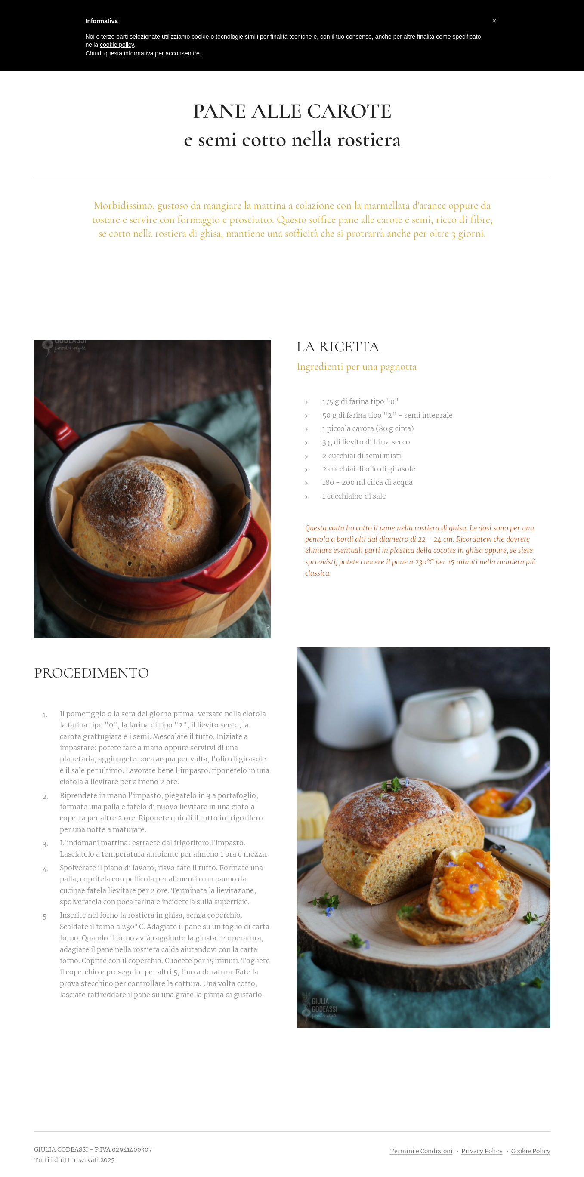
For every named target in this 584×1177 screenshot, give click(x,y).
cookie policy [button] (117, 44)
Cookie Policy (530, 1151)
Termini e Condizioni (421, 1151)
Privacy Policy (482, 1151)
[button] (494, 21)
